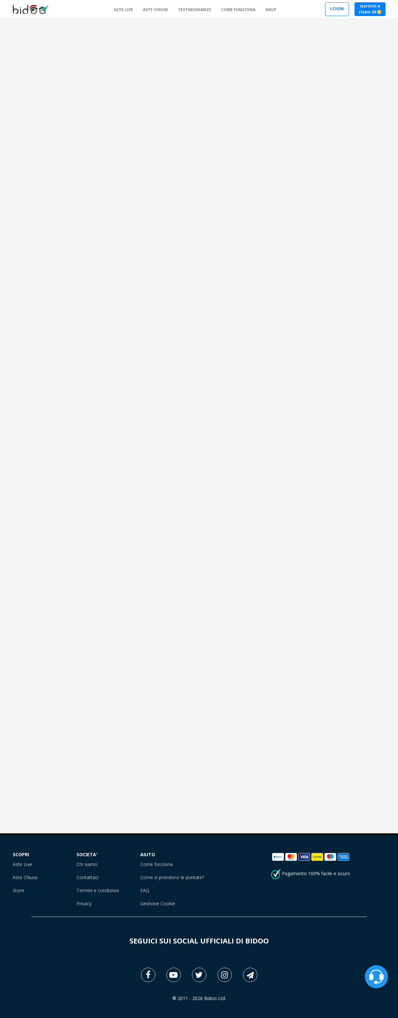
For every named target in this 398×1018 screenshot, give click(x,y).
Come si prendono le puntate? (172, 877)
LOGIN (337, 8)
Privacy (84, 903)
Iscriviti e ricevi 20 (370, 9)
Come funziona (156, 864)
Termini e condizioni (98, 890)
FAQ (144, 890)
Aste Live (22, 864)
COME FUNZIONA (238, 9)
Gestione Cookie (157, 903)
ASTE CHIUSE (155, 9)
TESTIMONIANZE (194, 9)
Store (18, 890)
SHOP (270, 9)
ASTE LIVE (123, 9)
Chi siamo (87, 864)
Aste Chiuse (25, 877)
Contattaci (87, 877)
